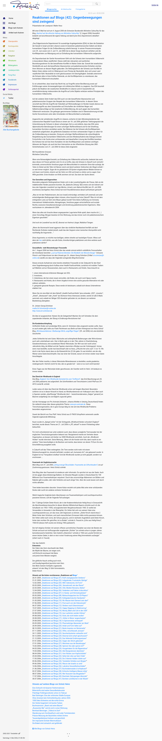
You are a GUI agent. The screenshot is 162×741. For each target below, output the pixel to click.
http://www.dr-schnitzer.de (42, 311)
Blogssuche (52, 9)
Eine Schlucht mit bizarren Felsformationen (48, 688)
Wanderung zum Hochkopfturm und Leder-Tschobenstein (53, 713)
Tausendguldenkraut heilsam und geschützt (48, 718)
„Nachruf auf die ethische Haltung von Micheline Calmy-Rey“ (58, 33)
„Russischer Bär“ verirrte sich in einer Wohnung (49, 708)
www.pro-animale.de (77, 404)
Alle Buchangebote (11, 130)
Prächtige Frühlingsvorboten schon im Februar (49, 693)
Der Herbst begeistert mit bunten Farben (47, 703)
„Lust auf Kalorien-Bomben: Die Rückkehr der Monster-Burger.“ (73, 253)
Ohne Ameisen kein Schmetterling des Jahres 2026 (51, 698)
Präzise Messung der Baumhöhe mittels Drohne (50, 716)
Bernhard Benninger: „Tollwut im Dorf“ (46, 711)
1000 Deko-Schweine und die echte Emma (48, 700)
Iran (40, 240)
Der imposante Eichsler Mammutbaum (46, 721)
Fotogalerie (80, 9)
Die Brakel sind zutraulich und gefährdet (47, 723)
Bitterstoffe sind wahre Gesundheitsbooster (48, 690)
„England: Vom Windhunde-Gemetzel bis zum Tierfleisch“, (60, 379)
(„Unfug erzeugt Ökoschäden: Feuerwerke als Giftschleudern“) (75, 465)
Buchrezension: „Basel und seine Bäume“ (47, 706)
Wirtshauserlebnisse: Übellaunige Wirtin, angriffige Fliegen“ (58, 331)
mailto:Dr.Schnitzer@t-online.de (44, 308)
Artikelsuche (66, 9)
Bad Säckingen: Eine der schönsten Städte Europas (51, 695)
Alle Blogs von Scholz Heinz (43, 729)
